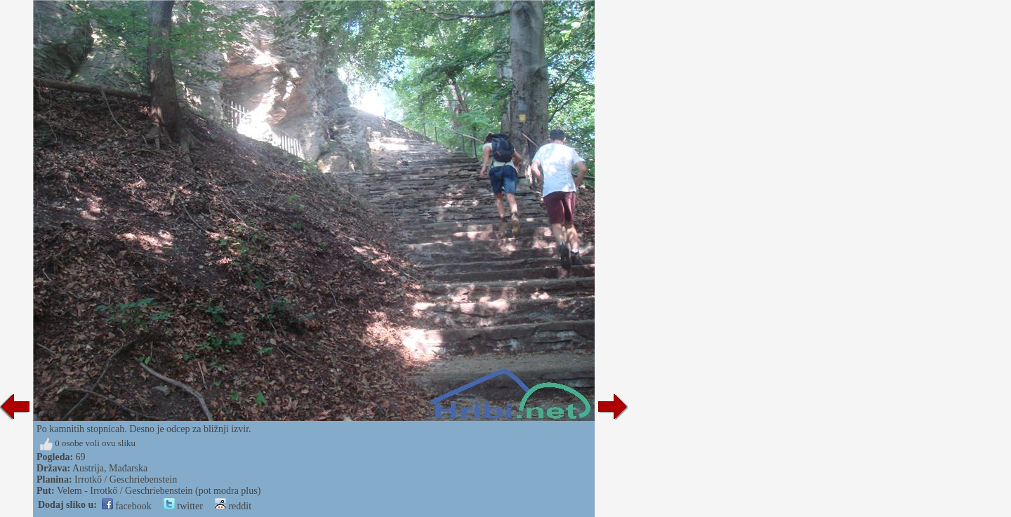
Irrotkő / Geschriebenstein (125, 479)
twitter (183, 506)
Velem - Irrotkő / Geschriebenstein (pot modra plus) (158, 490)
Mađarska (128, 468)
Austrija (88, 468)
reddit (233, 506)
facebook (127, 506)
